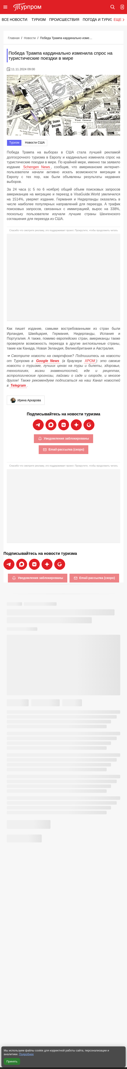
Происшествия (64, 20)
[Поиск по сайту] (112, 7)
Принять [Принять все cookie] (11, 1061)
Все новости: (15, 20)
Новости (30, 38)
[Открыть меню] (5, 7)
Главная (13, 38)
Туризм (38, 20)
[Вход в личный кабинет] (122, 7)
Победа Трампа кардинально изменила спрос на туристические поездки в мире (66, 38)
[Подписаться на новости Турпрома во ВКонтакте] (63, 424)
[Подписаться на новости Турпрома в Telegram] (38, 424)
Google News (47, 361)
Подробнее (26, 1054)
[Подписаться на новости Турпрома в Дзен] (76, 424)
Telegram (18, 385)
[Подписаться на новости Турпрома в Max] (50, 424)
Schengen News (36, 167)
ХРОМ (90, 361)
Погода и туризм (99, 20)
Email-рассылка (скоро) (63, 450)
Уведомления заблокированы (63, 439)
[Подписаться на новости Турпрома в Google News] (89, 424)
